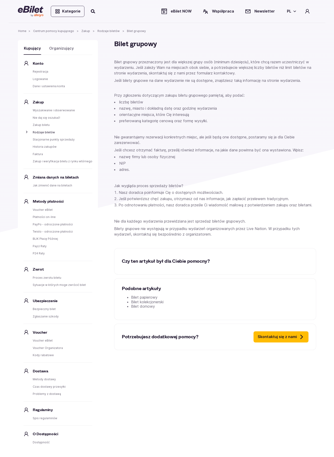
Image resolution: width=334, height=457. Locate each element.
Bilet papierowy (144, 297)
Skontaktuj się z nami (281, 337)
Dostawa (40, 371)
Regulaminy (43, 409)
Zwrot (38, 269)
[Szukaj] (93, 11)
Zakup (38, 102)
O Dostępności (45, 434)
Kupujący (32, 48)
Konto (38, 63)
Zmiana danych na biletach (56, 177)
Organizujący (61, 48)
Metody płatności (48, 201)
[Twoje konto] (307, 11)
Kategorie (67, 11)
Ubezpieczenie (45, 301)
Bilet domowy (143, 306)
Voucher (40, 332)
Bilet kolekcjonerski (147, 302)
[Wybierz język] (290, 11)
